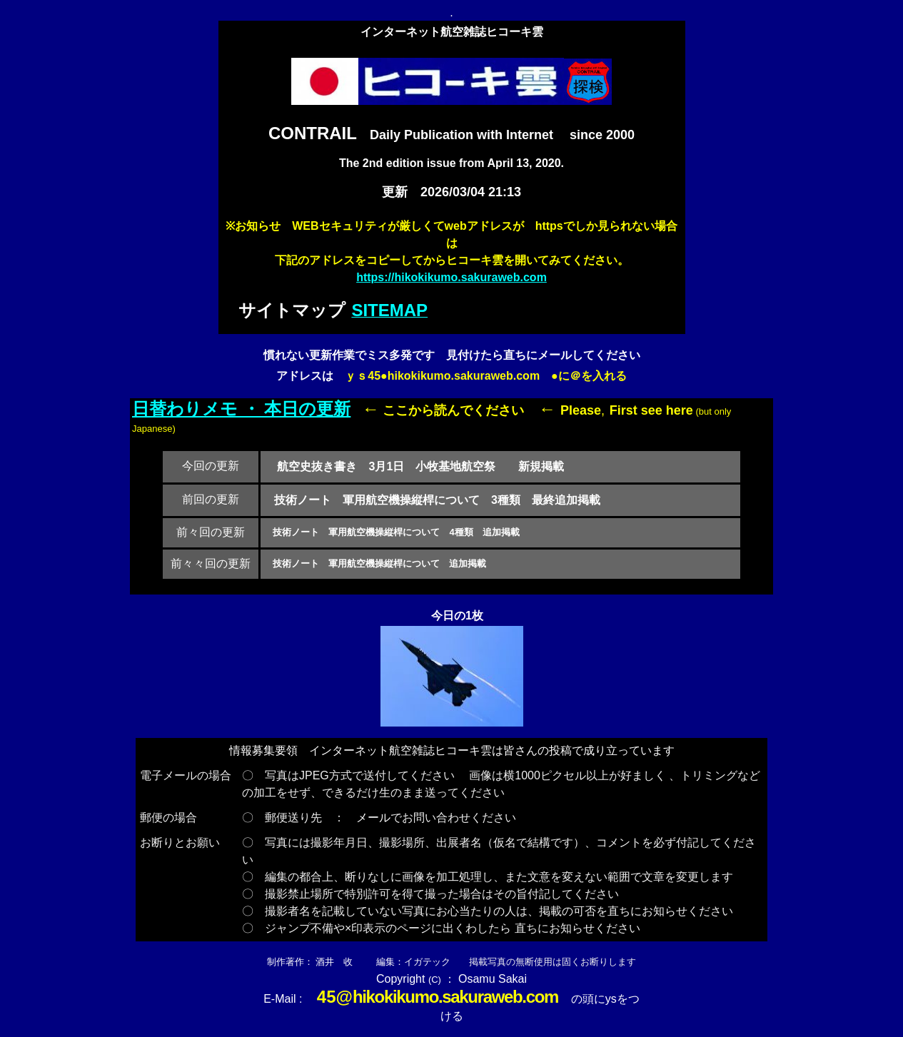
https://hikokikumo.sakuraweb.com (451, 277)
